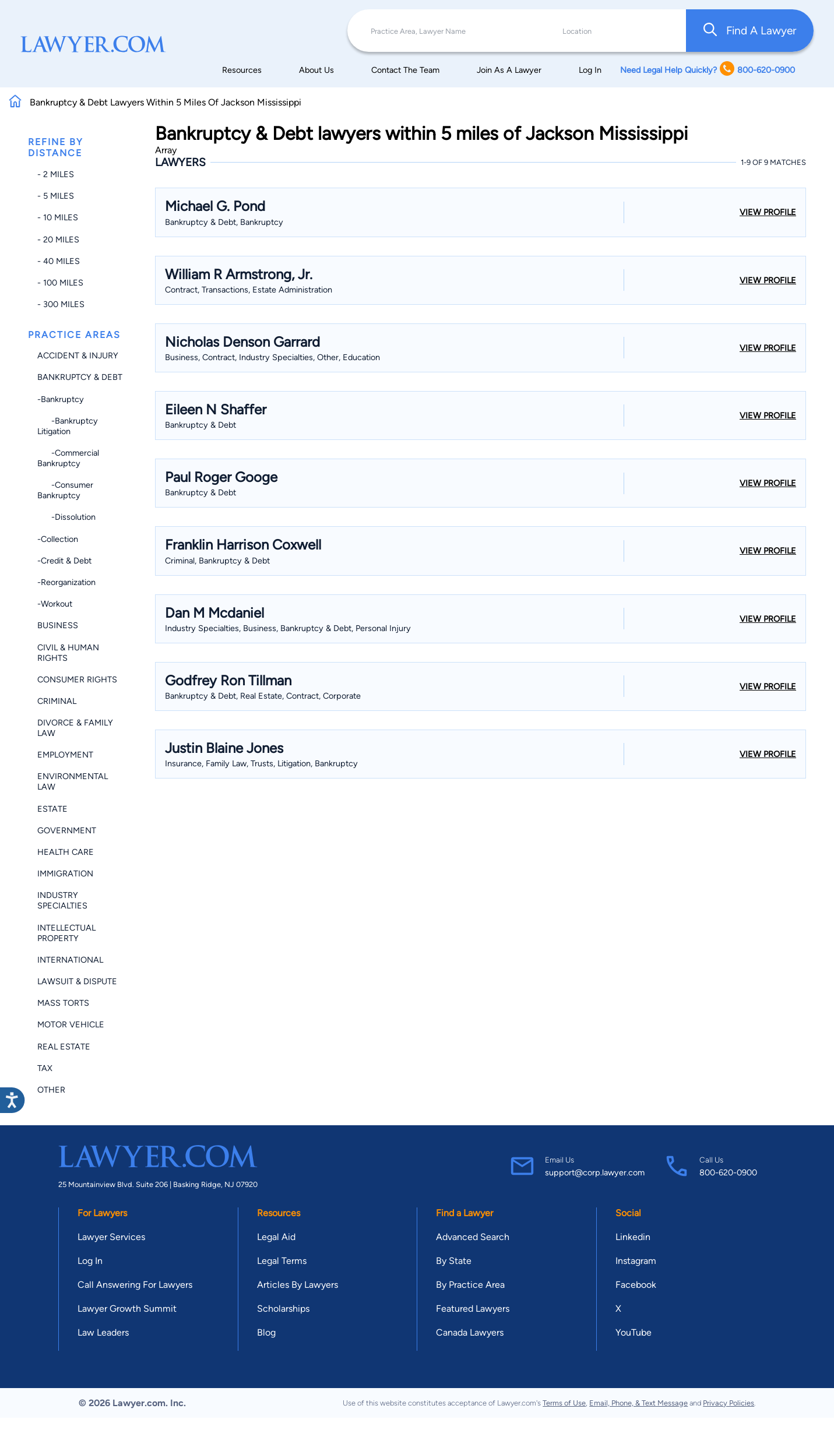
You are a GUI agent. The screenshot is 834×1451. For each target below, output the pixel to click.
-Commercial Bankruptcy (68, 458)
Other (51, 1089)
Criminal (56, 701)
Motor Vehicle (70, 1024)
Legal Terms (282, 1260)
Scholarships (283, 1308)
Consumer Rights (77, 679)
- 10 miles (57, 217)
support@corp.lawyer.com (595, 1172)
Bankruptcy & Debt (79, 377)
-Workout (54, 603)
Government (66, 830)
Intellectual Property (66, 932)
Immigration (65, 873)
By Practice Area (470, 1284)
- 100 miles (60, 282)
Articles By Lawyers (297, 1284)
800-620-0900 (728, 1172)
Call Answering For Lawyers (135, 1284)
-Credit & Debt (64, 560)
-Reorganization (66, 582)
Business (57, 625)
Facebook (635, 1284)
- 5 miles (55, 196)
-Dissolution (66, 517)
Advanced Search (472, 1236)
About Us (316, 70)
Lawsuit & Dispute (77, 981)
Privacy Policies (728, 1403)
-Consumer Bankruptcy (65, 490)
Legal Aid (276, 1236)
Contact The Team (405, 70)
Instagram (635, 1260)
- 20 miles (58, 239)
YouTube (633, 1332)
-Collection (57, 539)
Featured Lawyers (472, 1308)
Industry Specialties (62, 900)
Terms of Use (564, 1403)
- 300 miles (61, 304)
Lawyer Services (111, 1236)
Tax (44, 1068)
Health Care (65, 852)
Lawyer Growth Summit (127, 1308)
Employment (65, 754)
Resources (242, 70)
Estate (52, 809)
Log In (590, 70)
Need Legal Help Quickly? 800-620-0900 (707, 69)
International (70, 960)
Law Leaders (103, 1332)
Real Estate (63, 1046)
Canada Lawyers (470, 1332)
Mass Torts (63, 1003)
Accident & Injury (77, 355)
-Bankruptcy (60, 399)
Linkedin (632, 1236)
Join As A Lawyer (509, 70)
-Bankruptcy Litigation (67, 425)
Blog (266, 1332)
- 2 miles (55, 174)
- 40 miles (58, 261)
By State (453, 1260)
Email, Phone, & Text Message (638, 1403)
